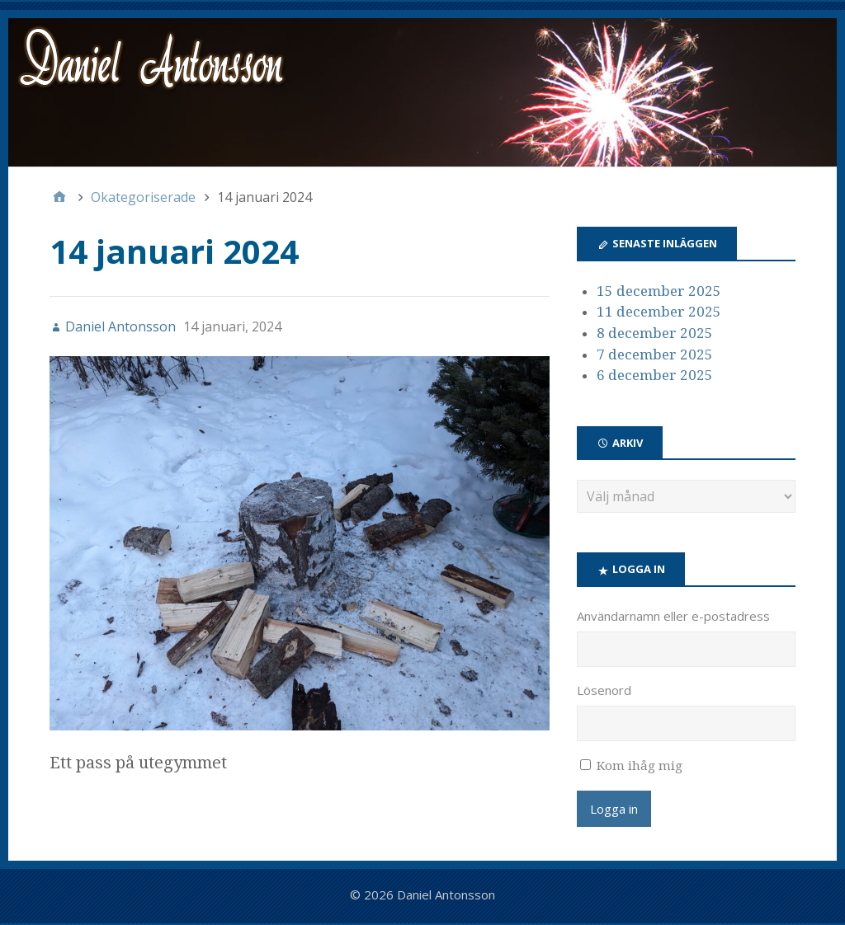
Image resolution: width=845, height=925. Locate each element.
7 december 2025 (655, 354)
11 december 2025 (659, 311)
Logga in (614, 809)
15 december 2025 (659, 291)
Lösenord (604, 690)
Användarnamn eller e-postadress (673, 616)
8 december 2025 (655, 333)
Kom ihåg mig (639, 765)
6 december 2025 (655, 375)
